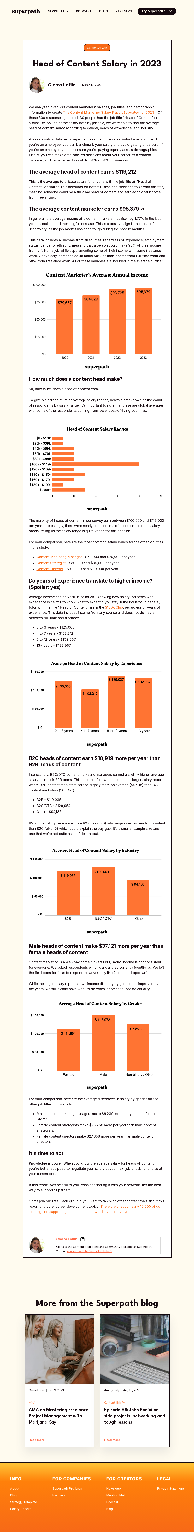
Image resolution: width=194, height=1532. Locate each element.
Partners (58, 1495)
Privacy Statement (170, 1488)
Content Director (50, 569)
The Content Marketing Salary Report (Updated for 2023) (109, 112)
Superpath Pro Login (67, 1488)
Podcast (112, 1502)
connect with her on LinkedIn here (89, 1251)
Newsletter (114, 1488)
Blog (13, 1495)
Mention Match (117, 1495)
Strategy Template (23, 1502)
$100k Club (114, 607)
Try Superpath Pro (156, 11)
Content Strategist (51, 563)
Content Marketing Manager (59, 557)
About (14, 1488)
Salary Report (20, 1509)
